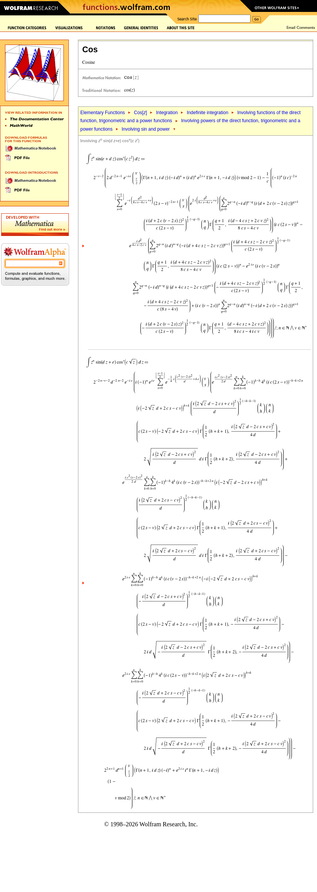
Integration (167, 112)
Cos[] (140, 112)
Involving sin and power (145, 129)
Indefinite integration (207, 112)
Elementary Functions (102, 112)
